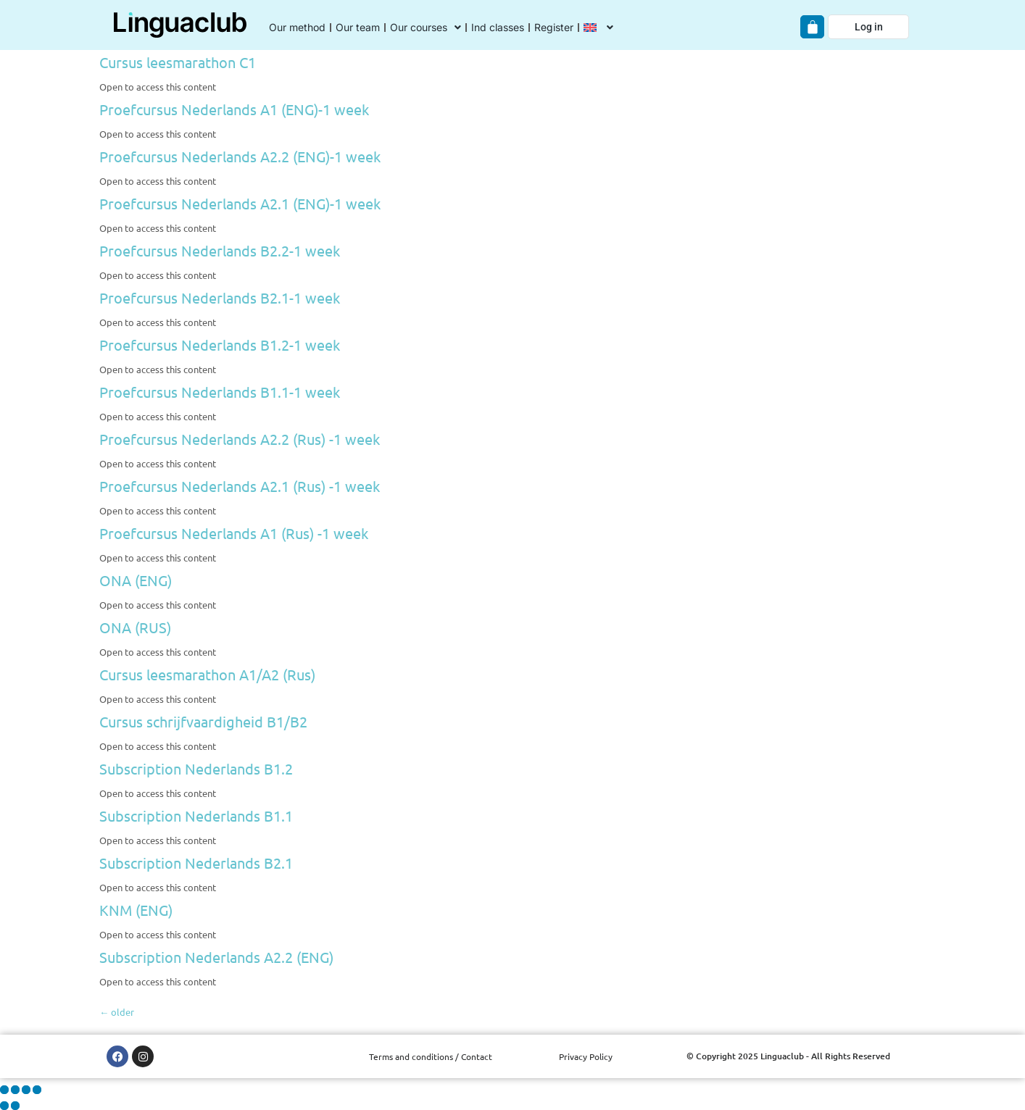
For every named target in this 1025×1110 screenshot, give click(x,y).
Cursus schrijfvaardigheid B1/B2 (203, 721)
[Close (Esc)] (37, 1089)
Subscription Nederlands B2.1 (196, 863)
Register (553, 27)
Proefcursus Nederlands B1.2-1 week (219, 344)
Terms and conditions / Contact (430, 1056)
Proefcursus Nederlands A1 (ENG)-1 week (234, 109)
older (116, 1012)
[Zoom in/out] (4, 1089)
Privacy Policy (586, 1056)
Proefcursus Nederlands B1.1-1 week (219, 392)
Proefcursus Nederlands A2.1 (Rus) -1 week (239, 486)
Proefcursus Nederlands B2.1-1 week (219, 297)
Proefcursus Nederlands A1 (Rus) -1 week (233, 533)
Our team (358, 27)
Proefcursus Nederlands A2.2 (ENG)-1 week (240, 156)
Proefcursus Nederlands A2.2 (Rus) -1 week (239, 439)
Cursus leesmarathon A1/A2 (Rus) (207, 674)
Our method (297, 27)
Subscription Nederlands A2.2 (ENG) (216, 957)
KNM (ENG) (136, 910)
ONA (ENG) (135, 580)
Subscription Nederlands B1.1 (196, 815)
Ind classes (497, 27)
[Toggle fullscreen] (15, 1089)
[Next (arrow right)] (15, 1105)
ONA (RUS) (135, 627)
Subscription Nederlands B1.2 (196, 768)
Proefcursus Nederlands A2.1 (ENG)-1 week (240, 203)
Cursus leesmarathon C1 (177, 62)
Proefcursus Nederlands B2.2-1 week (219, 250)
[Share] (26, 1089)
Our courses (425, 27)
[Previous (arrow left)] (4, 1105)
